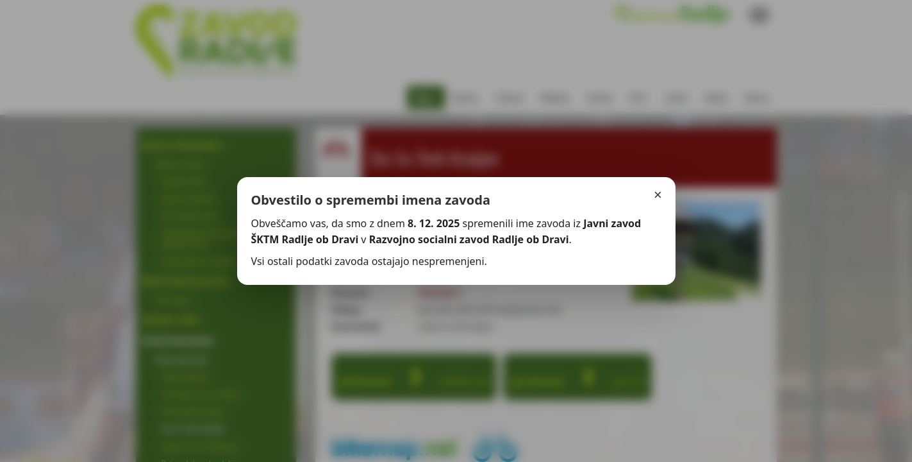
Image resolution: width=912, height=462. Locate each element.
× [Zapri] (658, 195)
